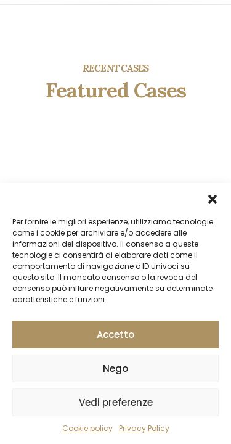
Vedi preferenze (116, 402)
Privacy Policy (144, 428)
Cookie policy (87, 428)
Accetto (115, 334)
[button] (212, 198)
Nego (115, 368)
